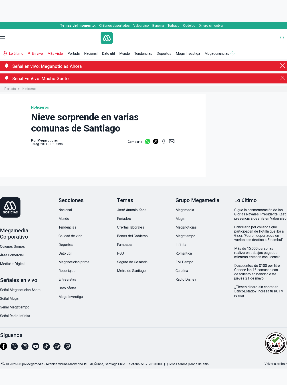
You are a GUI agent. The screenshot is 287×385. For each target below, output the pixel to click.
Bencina (158, 26)
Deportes (164, 53)
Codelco (189, 26)
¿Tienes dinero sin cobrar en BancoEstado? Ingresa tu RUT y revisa (258, 291)
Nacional (90, 53)
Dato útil (108, 53)
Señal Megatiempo (14, 307)
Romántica (184, 253)
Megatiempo (185, 236)
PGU (120, 253)
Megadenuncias (216, 53)
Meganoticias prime (74, 262)
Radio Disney (186, 279)
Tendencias (143, 53)
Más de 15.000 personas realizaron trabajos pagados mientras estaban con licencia (257, 252)
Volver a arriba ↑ (276, 364)
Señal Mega (9, 298)
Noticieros (29, 89)
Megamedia (185, 210)
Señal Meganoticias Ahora (20, 290)
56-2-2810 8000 (152, 364)
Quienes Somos (12, 246)
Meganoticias (186, 227)
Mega (180, 219)
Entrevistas (67, 279)
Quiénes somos (176, 364)
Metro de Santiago (131, 271)
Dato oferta (67, 288)
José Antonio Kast (131, 210)
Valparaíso (141, 26)
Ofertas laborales (130, 227)
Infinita (181, 245)
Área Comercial (12, 255)
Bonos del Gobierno (132, 236)
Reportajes (67, 271)
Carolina (182, 271)
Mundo (124, 53)
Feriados (124, 219)
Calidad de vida (70, 236)
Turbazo (174, 26)
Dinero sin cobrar (211, 26)
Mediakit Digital (12, 264)
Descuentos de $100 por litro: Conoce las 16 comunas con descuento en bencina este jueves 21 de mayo (257, 271)
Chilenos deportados (114, 26)
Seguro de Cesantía (132, 262)
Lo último (16, 53)
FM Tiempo (184, 262)
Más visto (55, 53)
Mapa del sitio (199, 364)
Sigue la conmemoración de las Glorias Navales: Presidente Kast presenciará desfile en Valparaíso (260, 214)
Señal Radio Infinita (15, 316)
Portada (73, 53)
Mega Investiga (188, 53)
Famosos (124, 245)
